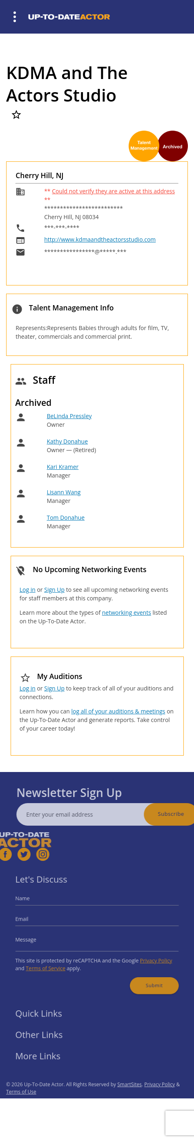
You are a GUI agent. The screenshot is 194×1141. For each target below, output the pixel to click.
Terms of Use (21, 1104)
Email (32, 921)
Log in (28, 589)
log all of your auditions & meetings (118, 711)
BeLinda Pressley (69, 416)
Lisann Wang (63, 492)
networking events (126, 612)
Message (35, 938)
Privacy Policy (148, 957)
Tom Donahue (66, 517)
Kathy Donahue (67, 441)
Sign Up (54, 589)
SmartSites (129, 1096)
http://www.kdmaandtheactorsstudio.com (100, 239)
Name (32, 903)
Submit (146, 978)
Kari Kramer (62, 467)
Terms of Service (53, 963)
